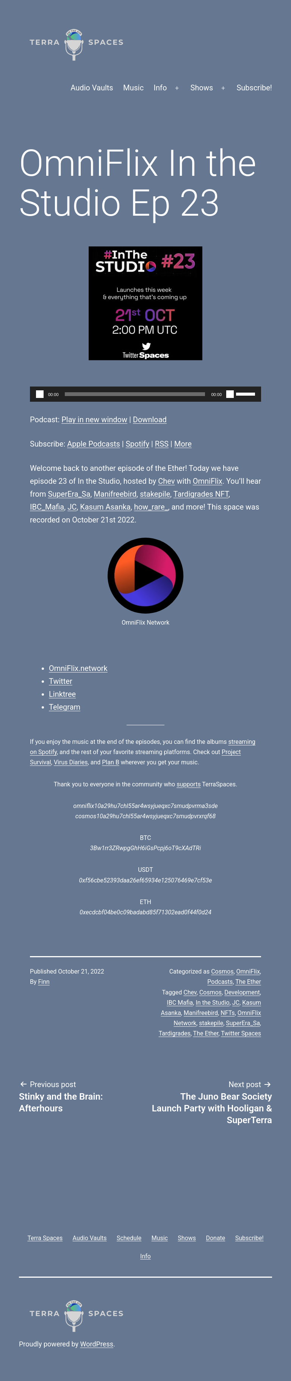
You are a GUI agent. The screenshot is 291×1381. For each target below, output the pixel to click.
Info (160, 87)
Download (150, 419)
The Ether (248, 981)
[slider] (135, 394)
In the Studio (212, 1002)
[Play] (40, 394)
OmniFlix (207, 481)
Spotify (137, 443)
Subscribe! (254, 87)
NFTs (228, 1012)
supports (188, 784)
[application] (145, 394)
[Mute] (230, 394)
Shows (202, 87)
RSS (162, 443)
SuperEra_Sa (69, 494)
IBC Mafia (180, 1002)
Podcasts (220, 981)
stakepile (155, 494)
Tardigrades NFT (201, 494)
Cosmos (222, 971)
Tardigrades (175, 1033)
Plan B (110, 762)
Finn (44, 981)
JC (72, 506)
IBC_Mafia (47, 506)
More (183, 443)
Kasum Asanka (105, 506)
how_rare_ (151, 506)
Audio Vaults (91, 87)
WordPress (96, 1344)
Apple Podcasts (93, 443)
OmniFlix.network (78, 668)
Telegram (64, 707)
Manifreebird (115, 494)
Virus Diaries (71, 762)
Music (133, 87)
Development (242, 992)
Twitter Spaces (241, 1033)
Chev (166, 481)
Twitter (60, 681)
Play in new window (94, 419)
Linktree (62, 694)
